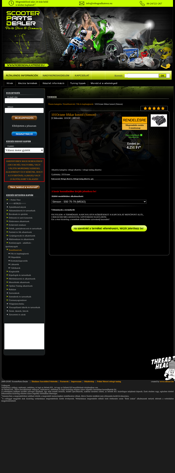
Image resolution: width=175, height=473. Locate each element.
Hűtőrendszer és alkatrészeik (21, 239)
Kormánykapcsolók (19, 261)
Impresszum (76, 381)
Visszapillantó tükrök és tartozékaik (24, 307)
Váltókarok (15, 268)
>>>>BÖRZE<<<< (17, 203)
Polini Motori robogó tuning (109, 381)
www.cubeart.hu (167, 381)
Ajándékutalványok (17, 207)
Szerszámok (14, 293)
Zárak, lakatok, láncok (18, 311)
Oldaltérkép (89, 381)
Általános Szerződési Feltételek (44, 381)
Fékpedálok (16, 257)
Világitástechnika (16, 304)
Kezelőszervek (69, 104)
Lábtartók (15, 264)
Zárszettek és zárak (17, 314)
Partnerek (64, 381)
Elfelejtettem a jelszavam (24, 125)
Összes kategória (55, 104)
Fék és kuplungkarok (20, 253)
